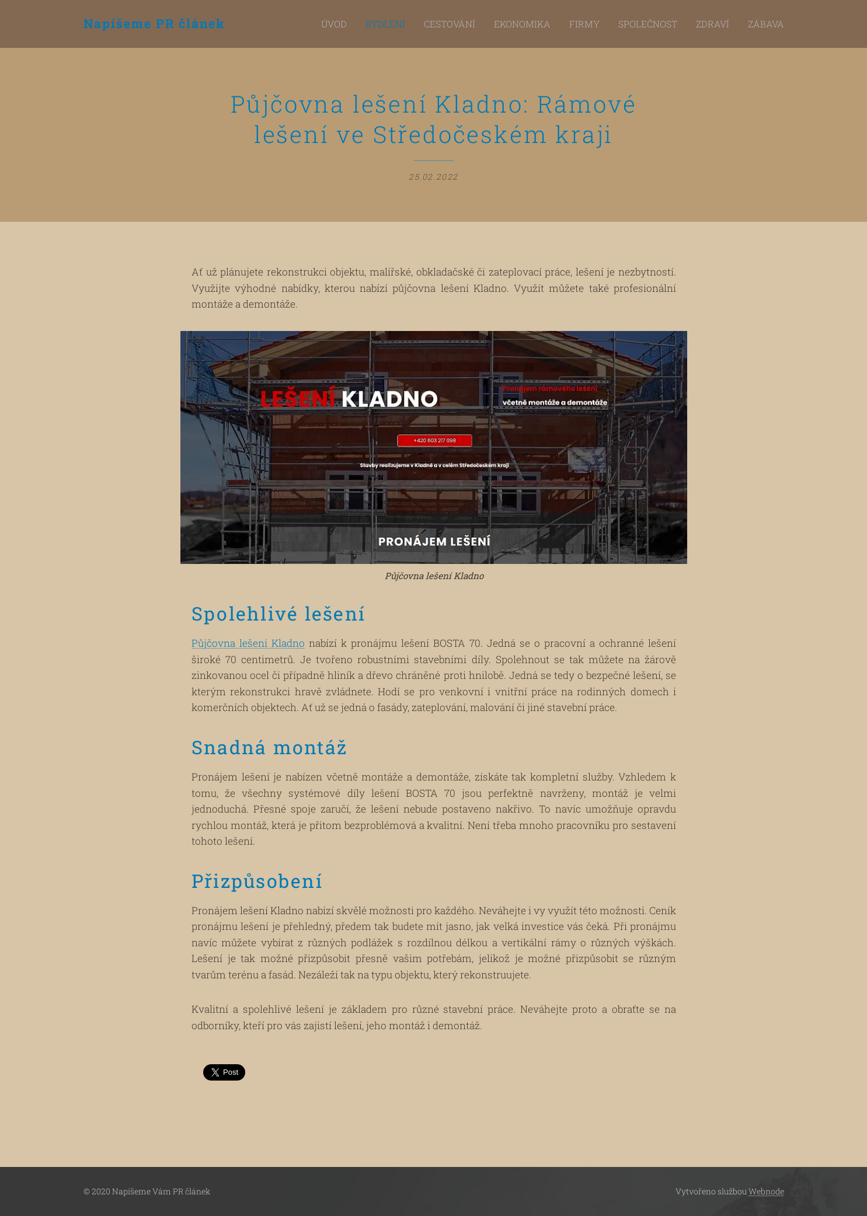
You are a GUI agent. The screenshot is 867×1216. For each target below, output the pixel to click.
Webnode (766, 1191)
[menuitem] (376, 24)
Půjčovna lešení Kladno (248, 643)
